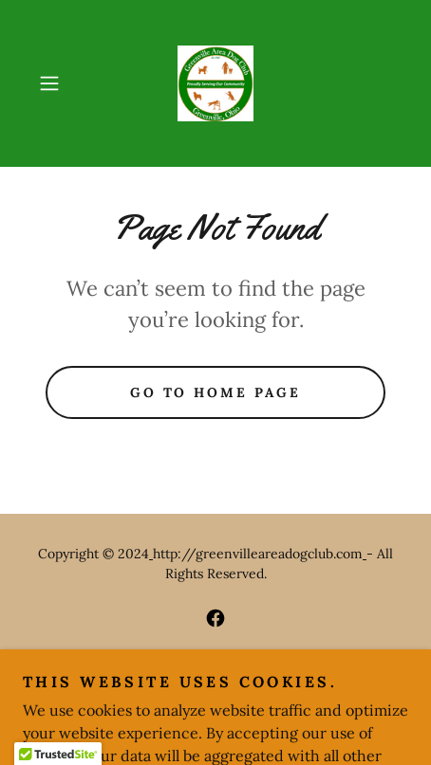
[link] (216, 83)
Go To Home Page (216, 392)
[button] (58, 83)
